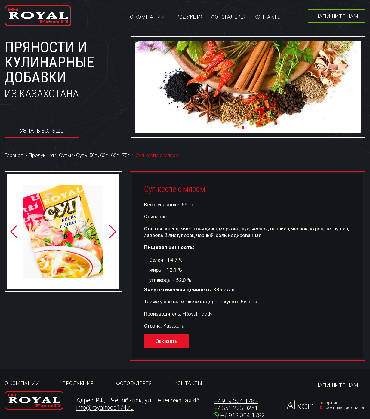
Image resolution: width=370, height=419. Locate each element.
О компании (147, 17)
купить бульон (240, 302)
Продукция (188, 17)
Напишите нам (336, 16)
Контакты (268, 17)
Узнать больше (41, 131)
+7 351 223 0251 (236, 408)
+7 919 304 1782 (236, 401)
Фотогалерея (228, 17)
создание (328, 402)
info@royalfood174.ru (105, 407)
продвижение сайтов (344, 407)
